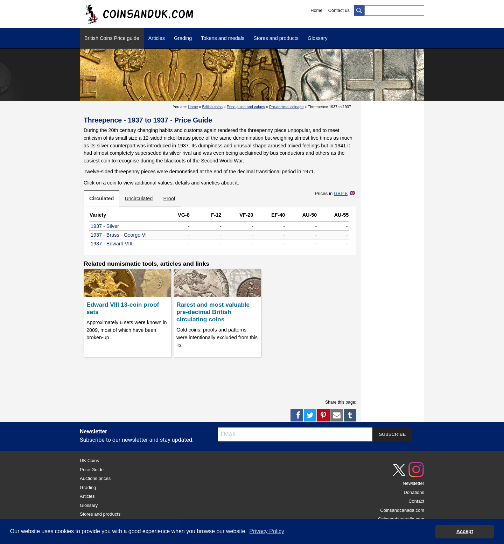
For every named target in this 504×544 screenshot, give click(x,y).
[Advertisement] (220, 376)
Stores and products (276, 38)
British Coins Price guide (111, 38)
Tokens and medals (222, 38)
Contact (416, 501)
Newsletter (413, 483)
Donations (414, 492)
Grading (183, 38)
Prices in (331, 193)
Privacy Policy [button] (266, 531)
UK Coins (89, 460)
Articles (156, 38)
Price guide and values (246, 107)
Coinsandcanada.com (402, 510)
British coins (212, 107)
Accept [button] (464, 531)
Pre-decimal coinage (286, 107)
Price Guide (92, 469)
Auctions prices (95, 478)
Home (316, 10)
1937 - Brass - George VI (119, 235)
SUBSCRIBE (392, 434)
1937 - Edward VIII (111, 243)
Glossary (318, 38)
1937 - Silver (105, 226)
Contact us (339, 10)
